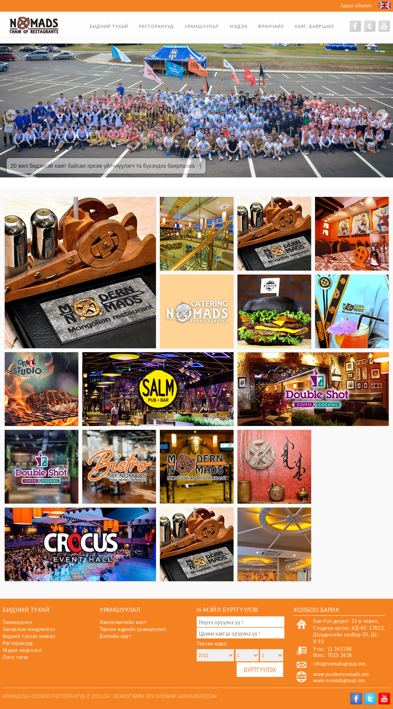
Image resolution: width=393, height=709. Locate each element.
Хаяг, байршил (314, 26)
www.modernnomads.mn (341, 674)
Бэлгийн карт (115, 636)
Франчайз (271, 26)
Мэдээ (238, 26)
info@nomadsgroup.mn (339, 663)
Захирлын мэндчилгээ (29, 629)
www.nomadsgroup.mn (339, 680)
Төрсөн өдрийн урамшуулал (133, 629)
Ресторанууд (156, 26)
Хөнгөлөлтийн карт (123, 622)
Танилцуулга (17, 622)
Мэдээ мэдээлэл (22, 650)
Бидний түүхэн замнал (29, 636)
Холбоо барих (316, 609)
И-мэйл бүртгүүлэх (227, 609)
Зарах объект (355, 5)
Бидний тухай (109, 26)
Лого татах (16, 657)
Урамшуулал (202, 26)
